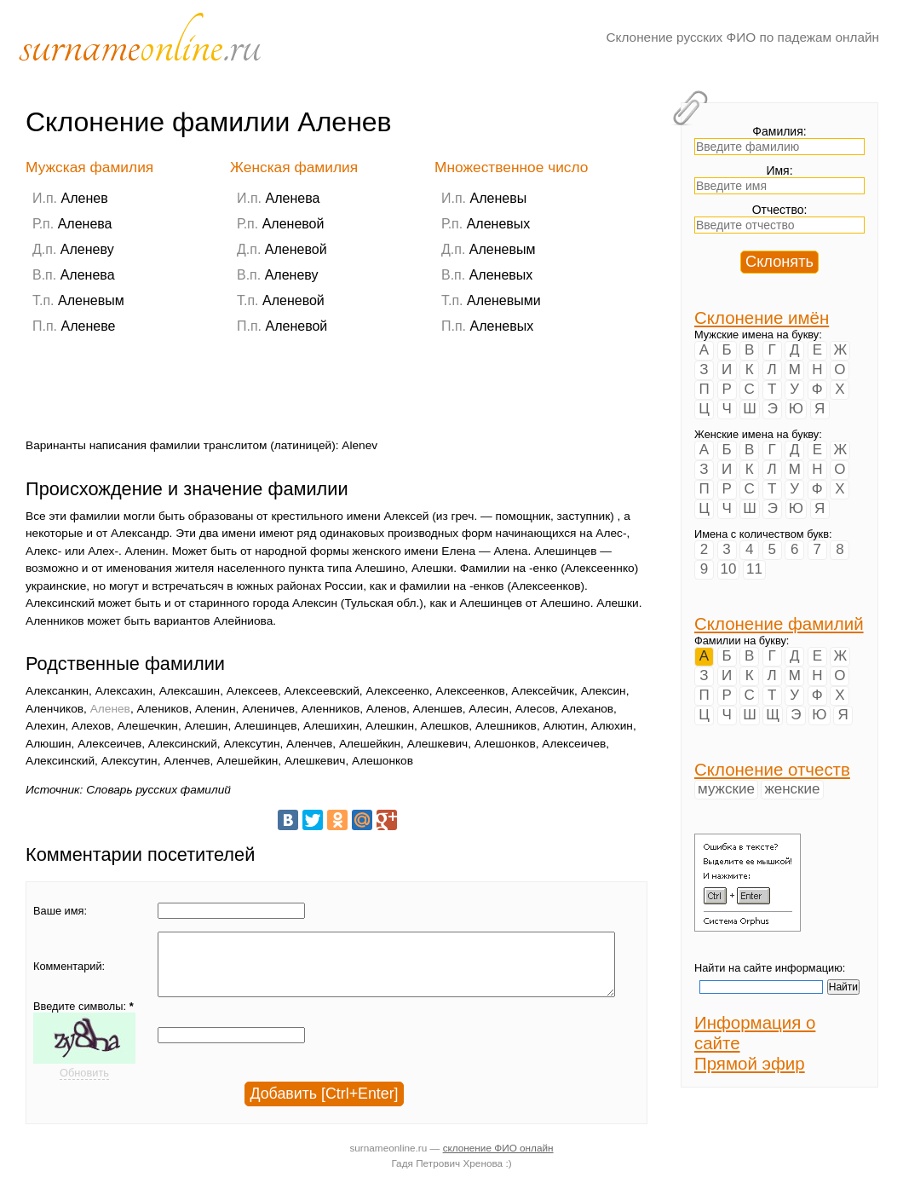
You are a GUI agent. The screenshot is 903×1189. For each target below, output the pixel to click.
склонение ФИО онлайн (498, 1157)
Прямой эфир (749, 1063)
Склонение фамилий (779, 623)
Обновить (84, 1085)
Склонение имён (761, 317)
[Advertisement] (336, 395)
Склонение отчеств (772, 769)
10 (729, 569)
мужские (726, 789)
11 (754, 569)
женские (792, 789)
